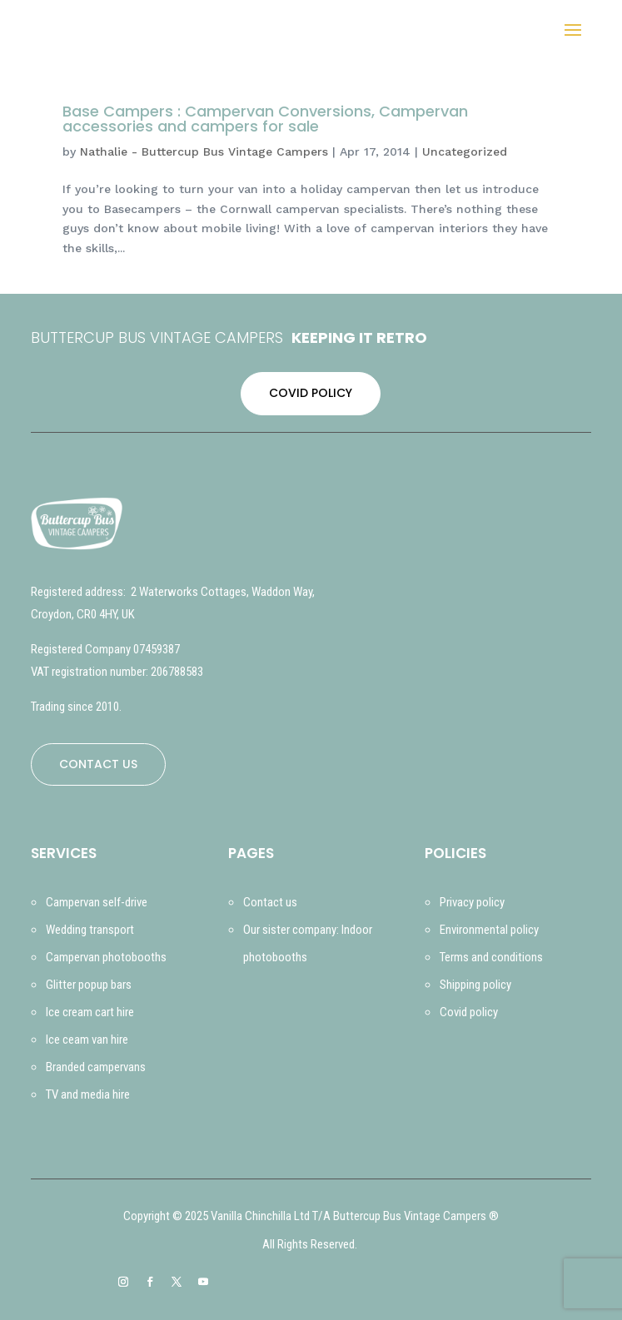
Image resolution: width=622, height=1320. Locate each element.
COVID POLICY (310, 393)
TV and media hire (88, 1094)
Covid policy (469, 1012)
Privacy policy (472, 902)
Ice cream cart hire (90, 1012)
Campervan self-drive (96, 902)
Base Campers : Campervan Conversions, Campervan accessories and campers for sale (265, 118)
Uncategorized (464, 151)
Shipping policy (475, 984)
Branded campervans (96, 1066)
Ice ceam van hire (87, 1039)
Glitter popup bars (89, 984)
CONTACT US (98, 764)
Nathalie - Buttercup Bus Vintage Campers (204, 151)
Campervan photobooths (106, 957)
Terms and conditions (491, 957)
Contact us (270, 902)
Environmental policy (489, 929)
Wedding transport (90, 929)
